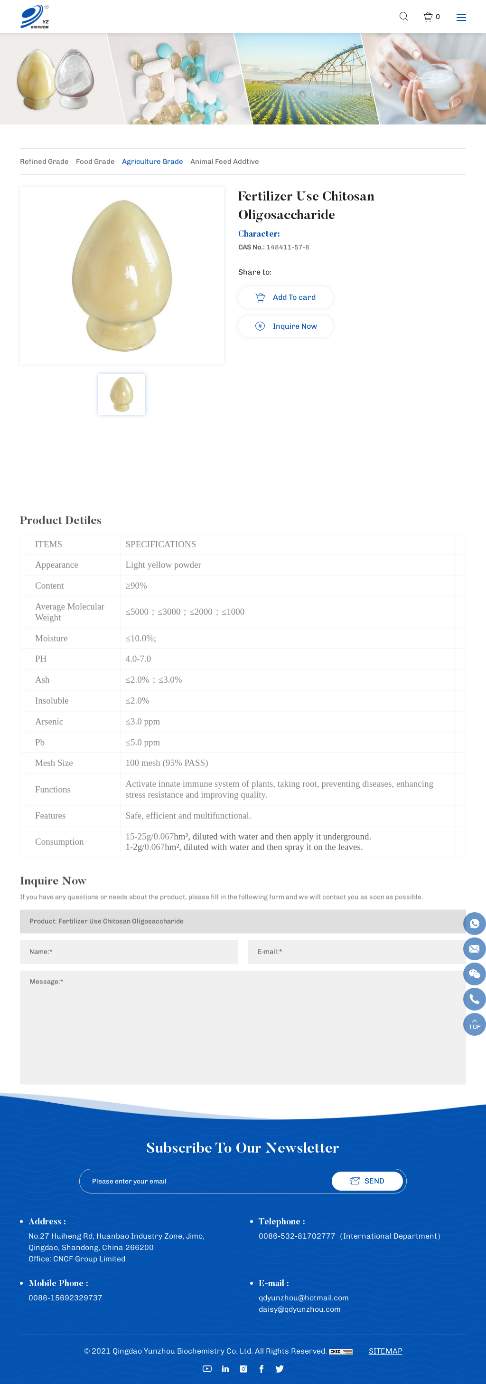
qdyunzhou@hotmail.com (304, 1297)
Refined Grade (44, 161)
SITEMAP (385, 1350)
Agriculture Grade (152, 161)
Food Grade (95, 161)
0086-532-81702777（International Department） (352, 1236)
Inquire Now (295, 326)
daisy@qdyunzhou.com (300, 1309)
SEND (374, 1180)
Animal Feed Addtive (224, 161)
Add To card (294, 297)
